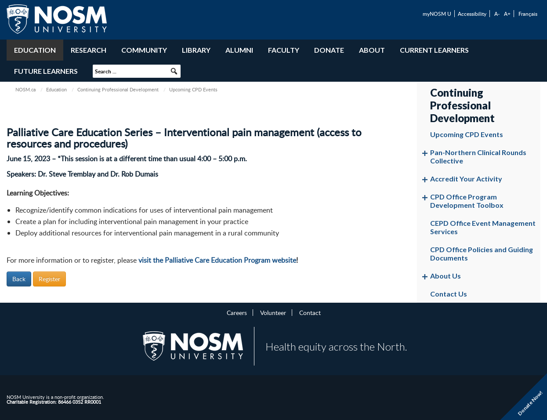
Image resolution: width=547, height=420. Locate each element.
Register (49, 279)
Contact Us (448, 294)
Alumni (239, 50)
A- (497, 13)
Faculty (283, 50)
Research (88, 50)
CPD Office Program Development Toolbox (467, 200)
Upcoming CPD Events (466, 134)
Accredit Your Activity (466, 178)
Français (527, 13)
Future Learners (46, 71)
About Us (445, 276)
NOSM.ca (25, 89)
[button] (174, 71)
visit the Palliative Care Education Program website (217, 260)
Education (35, 50)
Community (144, 50)
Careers (237, 312)
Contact (310, 312)
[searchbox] (137, 71)
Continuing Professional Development (118, 89)
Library (196, 50)
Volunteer (273, 312)
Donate (329, 50)
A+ (507, 13)
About (372, 50)
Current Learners (434, 50)
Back (18, 279)
